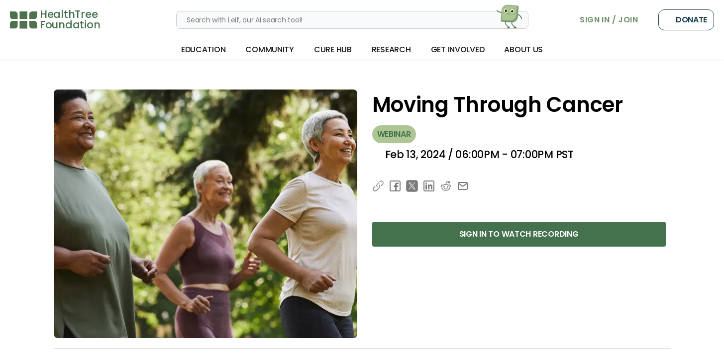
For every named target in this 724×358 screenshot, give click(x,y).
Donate (686, 20)
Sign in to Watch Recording (519, 234)
